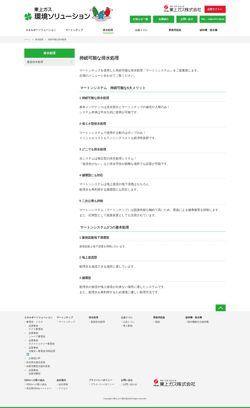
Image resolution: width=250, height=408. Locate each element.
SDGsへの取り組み (36, 384)
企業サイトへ (214, 9)
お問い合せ (187, 19)
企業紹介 (164, 19)
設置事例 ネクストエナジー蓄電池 (40, 342)
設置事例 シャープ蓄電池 (35, 335)
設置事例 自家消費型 (34, 372)
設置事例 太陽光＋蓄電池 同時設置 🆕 (41, 351)
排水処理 (108, 30)
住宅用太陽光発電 (35, 362)
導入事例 (127, 325)
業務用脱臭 (175, 30)
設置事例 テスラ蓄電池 (34, 327)
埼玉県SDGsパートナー (39, 388)
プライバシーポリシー (102, 384)
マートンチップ (74, 30)
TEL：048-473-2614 (212, 19)
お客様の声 (33, 358)
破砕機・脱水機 (209, 30)
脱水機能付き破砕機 (198, 321)
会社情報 (63, 384)
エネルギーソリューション (41, 30)
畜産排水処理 (35, 61)
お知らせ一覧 (140, 19)
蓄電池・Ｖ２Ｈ (34, 321)
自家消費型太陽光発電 (38, 366)
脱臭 (157, 321)
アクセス (63, 388)
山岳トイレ (141, 30)
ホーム (27, 39)
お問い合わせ (130, 384)
